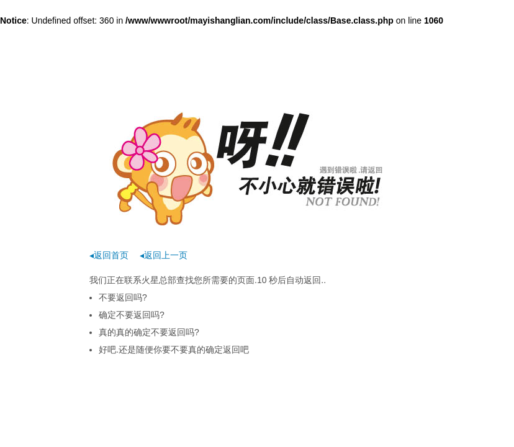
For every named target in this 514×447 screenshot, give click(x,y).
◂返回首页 (108, 255)
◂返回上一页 (163, 255)
